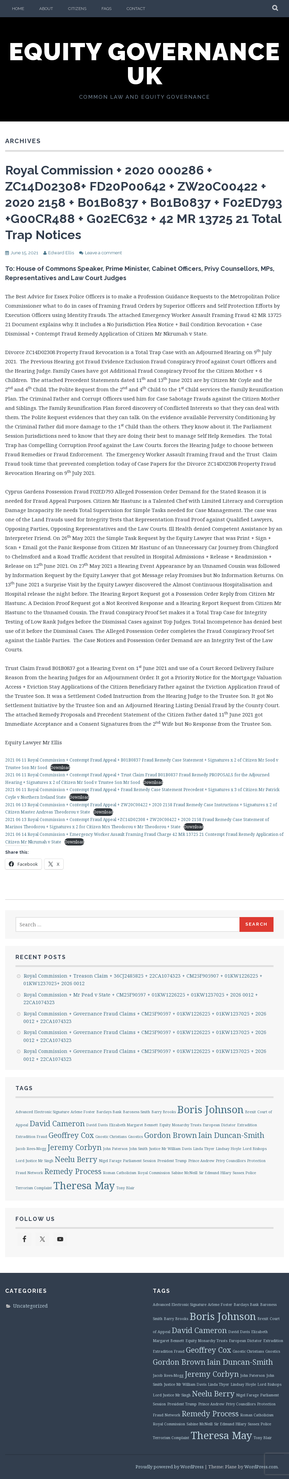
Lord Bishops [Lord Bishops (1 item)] (255, 1148)
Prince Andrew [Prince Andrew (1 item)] (201, 1160)
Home (18, 8)
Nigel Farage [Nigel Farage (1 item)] (110, 1160)
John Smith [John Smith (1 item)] (138, 1148)
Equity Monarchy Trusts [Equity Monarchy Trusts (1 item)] (180, 1124)
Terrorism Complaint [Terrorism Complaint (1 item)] (33, 1187)
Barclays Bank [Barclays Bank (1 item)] (108, 1111)
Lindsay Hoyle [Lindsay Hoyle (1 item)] (228, 1148)
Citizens (77, 8)
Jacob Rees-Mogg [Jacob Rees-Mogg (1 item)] (30, 1148)
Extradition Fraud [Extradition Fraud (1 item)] (31, 1136)
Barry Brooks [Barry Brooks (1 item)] (163, 1111)
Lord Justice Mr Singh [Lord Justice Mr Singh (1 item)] (34, 1160)
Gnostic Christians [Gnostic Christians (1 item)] (111, 1136)
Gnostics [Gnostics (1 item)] (135, 1136)
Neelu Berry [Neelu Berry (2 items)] (76, 1159)
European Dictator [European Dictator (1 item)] (219, 1124)
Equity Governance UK (144, 64)
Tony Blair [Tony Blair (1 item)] (125, 1187)
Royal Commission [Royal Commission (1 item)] (154, 1172)
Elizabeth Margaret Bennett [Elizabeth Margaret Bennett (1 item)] (133, 1124)
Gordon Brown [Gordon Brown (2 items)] (170, 1135)
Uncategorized (30, 1305)
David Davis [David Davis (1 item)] (97, 1124)
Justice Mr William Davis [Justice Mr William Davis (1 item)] (170, 1148)
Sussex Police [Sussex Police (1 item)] (244, 1172)
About (46, 8)
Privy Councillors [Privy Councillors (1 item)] (231, 1160)
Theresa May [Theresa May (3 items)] (84, 1185)
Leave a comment (103, 252)
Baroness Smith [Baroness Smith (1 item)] (136, 1111)
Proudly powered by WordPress (170, 1467)
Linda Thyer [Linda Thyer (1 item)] (203, 1148)
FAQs (106, 8)
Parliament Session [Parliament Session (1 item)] (139, 1160)
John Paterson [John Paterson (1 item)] (115, 1148)
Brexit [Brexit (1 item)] (250, 1111)
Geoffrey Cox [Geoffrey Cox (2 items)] (71, 1135)
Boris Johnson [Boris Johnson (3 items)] (210, 1109)
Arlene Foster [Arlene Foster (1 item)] (83, 1111)
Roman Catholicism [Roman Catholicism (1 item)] (119, 1172)
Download (60, 767)
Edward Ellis (61, 252)
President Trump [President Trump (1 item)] (172, 1160)
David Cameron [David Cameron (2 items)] (57, 1123)
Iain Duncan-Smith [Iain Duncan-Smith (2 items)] (231, 1135)
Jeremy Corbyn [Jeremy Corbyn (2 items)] (74, 1147)
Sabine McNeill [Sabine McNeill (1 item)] (184, 1172)
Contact (136, 8)
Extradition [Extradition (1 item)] (247, 1124)
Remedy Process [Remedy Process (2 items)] (72, 1171)
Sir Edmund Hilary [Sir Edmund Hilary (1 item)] (215, 1172)
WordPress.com (261, 1467)
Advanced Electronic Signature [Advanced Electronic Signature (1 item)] (42, 1111)
